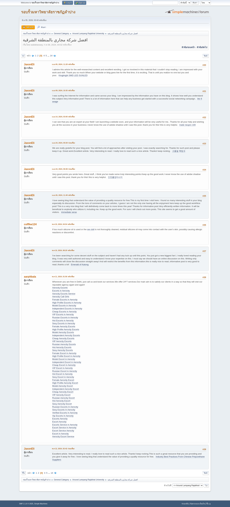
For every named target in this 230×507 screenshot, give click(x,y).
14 (51, 55)
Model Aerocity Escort (62, 386)
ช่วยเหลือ (185, 504)
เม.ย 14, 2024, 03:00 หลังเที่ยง (63, 117)
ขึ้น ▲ (208, 504)
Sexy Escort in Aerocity (63, 377)
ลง (23, 56)
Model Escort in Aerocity (63, 359)
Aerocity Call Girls (60, 296)
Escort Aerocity (59, 422)
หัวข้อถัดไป (202, 47)
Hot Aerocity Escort (61, 401)
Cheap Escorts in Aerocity (64, 311)
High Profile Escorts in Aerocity (66, 302)
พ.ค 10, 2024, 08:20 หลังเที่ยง (63, 250)
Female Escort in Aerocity (64, 353)
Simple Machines (40, 504)
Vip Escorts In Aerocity (62, 416)
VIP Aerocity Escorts (62, 341)
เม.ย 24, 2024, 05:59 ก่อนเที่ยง (63, 143)
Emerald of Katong (79, 264)
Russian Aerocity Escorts (64, 344)
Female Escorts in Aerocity (64, 299)
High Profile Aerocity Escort (65, 383)
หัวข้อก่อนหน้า (188, 47)
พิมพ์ (205, 56)
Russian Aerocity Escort (63, 398)
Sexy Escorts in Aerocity (63, 323)
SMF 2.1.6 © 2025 (26, 504)
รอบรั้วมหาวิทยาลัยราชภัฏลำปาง (48, 12)
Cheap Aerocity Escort (62, 392)
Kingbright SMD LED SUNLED (73, 75)
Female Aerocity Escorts (63, 326)
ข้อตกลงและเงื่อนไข (197, 504)
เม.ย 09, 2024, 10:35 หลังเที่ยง (63, 90)
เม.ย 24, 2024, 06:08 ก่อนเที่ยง (63, 169)
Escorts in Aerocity (61, 290)
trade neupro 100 (187, 125)
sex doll (90, 229)
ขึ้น (23, 473)
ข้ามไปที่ (167, 485)
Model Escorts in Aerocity (64, 305)
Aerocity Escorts (60, 287)
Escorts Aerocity (60, 418)
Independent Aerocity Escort (65, 389)
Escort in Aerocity (60, 433)
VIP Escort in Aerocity (62, 368)
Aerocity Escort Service (63, 436)
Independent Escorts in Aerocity (67, 308)
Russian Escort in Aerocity (64, 371)
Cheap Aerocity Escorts (63, 338)
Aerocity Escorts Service (63, 294)
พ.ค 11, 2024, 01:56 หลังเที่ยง (63, 277)
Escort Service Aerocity (63, 430)
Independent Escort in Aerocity (66, 362)
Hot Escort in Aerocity (62, 374)
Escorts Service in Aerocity (64, 425)
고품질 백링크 (178, 151)
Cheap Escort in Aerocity (64, 365)
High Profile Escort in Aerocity (66, 356)
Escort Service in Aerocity (64, 427)
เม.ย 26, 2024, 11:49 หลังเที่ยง (63, 195)
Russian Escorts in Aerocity (65, 317)
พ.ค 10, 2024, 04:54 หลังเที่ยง (63, 224)
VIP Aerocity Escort (61, 395)
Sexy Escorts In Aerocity (63, 410)
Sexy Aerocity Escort (62, 404)
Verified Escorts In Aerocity (65, 413)
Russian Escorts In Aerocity (65, 407)
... (49, 55)
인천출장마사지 (115, 177)
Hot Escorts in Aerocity (63, 320)
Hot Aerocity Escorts (61, 347)
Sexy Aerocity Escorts (62, 350)
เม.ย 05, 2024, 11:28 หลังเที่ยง (63, 64)
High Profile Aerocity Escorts (65, 329)
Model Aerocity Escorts (63, 332)
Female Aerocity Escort (63, 380)
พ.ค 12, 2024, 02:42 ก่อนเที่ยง (63, 449)
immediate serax (69, 212)
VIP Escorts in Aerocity (63, 314)
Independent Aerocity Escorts (66, 335)
